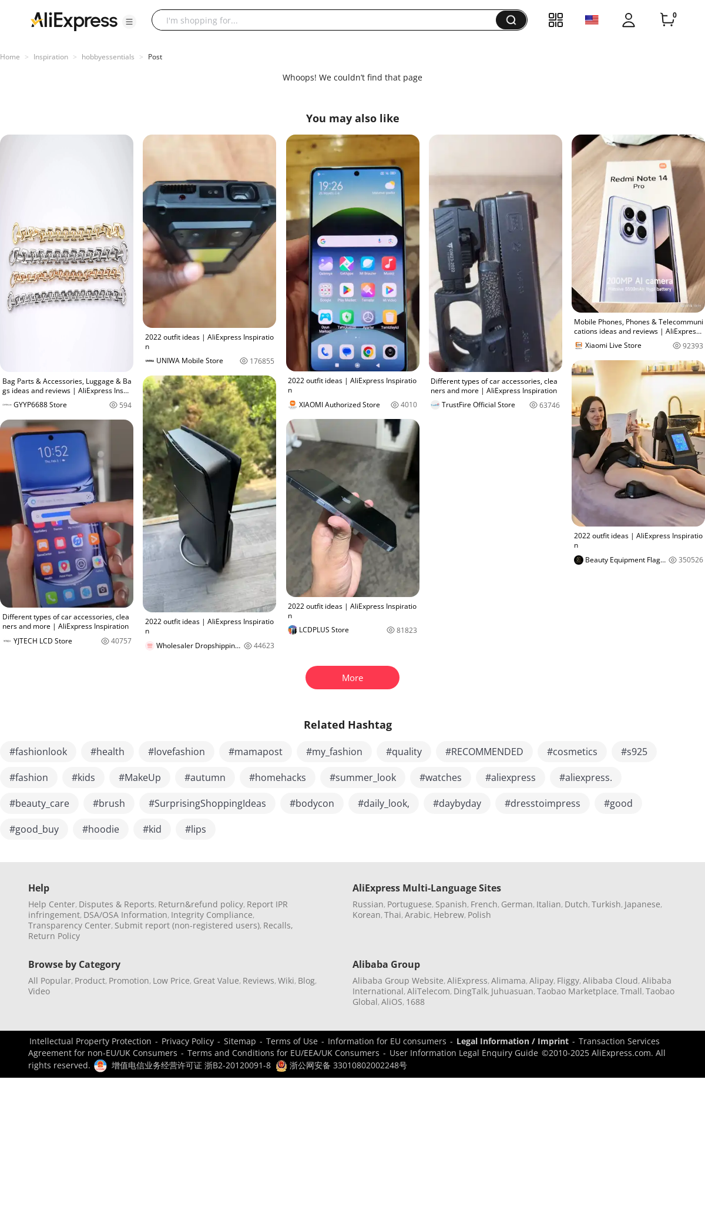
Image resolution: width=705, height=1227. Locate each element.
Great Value (216, 980)
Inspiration (50, 57)
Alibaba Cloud (610, 980)
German (517, 904)
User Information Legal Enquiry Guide (464, 1052)
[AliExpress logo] (74, 20)
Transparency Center (69, 925)
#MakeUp (140, 777)
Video (39, 991)
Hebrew (449, 914)
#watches (440, 777)
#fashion (28, 777)
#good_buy (34, 829)
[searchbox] (328, 20)
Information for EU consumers (387, 1041)
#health (107, 751)
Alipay (541, 980)
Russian (368, 904)
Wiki (286, 980)
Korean (366, 914)
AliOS (391, 1001)
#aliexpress (510, 777)
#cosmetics (572, 751)
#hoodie (100, 829)
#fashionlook (38, 751)
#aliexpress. (585, 777)
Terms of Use (292, 1041)
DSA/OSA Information (125, 914)
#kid (152, 829)
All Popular (49, 980)
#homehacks (277, 777)
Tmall (631, 991)
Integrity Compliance (212, 914)
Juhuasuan (512, 991)
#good (618, 803)
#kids (83, 777)
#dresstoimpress (542, 803)
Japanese (642, 904)
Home (10, 57)
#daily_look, (383, 803)
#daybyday (457, 803)
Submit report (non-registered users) (187, 925)
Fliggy (568, 980)
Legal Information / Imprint (512, 1041)
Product (90, 980)
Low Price (171, 980)
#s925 (634, 751)
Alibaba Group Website (398, 980)
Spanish (451, 904)
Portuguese (409, 904)
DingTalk (471, 991)
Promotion (129, 980)
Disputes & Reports (117, 904)
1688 (415, 1001)
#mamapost (256, 751)
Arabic (417, 914)
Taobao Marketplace (577, 991)
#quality (404, 751)
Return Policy (54, 935)
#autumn (205, 777)
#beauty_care (39, 803)
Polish (479, 914)
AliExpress (467, 980)
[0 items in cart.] (667, 20)
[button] (129, 22)
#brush (109, 803)
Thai (392, 914)
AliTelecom (428, 991)
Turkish (606, 904)
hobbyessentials (108, 57)
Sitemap (240, 1041)
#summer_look (363, 777)
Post (155, 57)
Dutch (576, 904)
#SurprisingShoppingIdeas (207, 803)
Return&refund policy (200, 904)
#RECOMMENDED (484, 751)
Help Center (51, 904)
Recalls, (278, 925)
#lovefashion (176, 751)
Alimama (508, 980)
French (484, 904)
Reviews (258, 980)
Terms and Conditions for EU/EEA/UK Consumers (283, 1052)
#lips (195, 829)
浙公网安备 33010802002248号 (341, 1065)
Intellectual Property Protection (90, 1041)
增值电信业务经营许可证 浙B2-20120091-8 (191, 1065)
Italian (548, 904)
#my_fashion (334, 751)
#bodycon (312, 803)
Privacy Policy (188, 1041)
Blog (306, 980)
